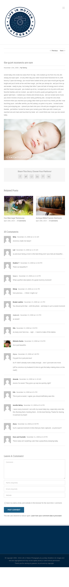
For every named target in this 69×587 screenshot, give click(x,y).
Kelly (14, 237)
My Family (23, 68)
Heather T (16, 263)
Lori (14, 250)
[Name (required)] (34, 482)
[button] (6, 209)
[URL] (34, 495)
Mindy (15, 289)
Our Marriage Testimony (14, 218)
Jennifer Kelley (18, 405)
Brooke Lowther (18, 302)
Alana (15, 424)
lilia (14, 328)
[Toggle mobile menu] (63, 8)
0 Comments (21, 221)
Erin (14, 392)
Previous (55, 50)
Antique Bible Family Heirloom (49, 218)
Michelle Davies (18, 341)
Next (61, 50)
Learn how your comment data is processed (46, 516)
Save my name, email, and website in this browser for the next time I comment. (34, 503)
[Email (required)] (34, 488)
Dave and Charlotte (19, 437)
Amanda (15, 379)
